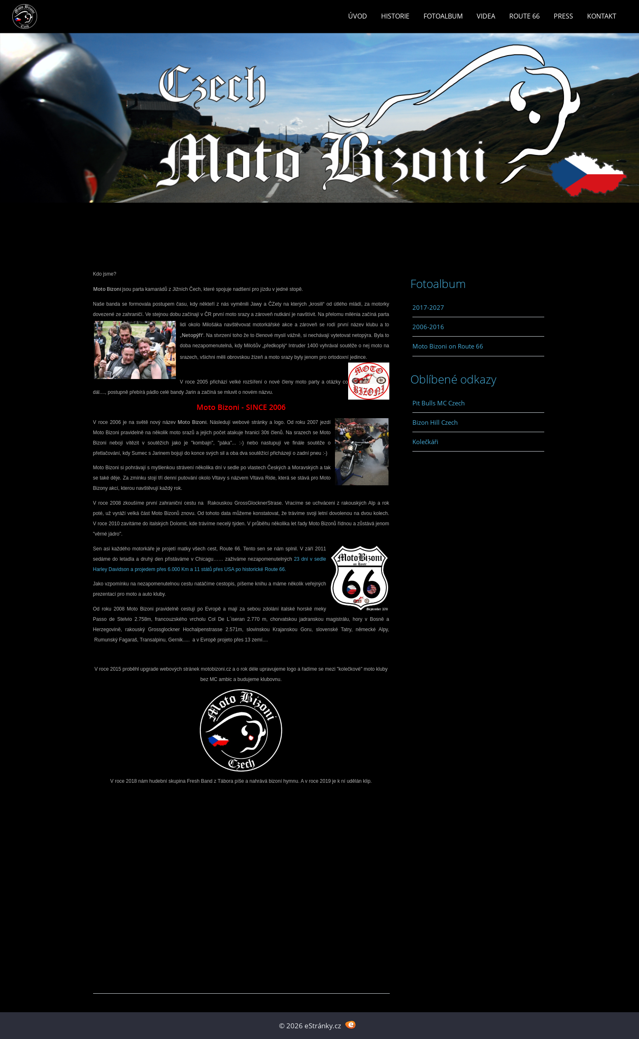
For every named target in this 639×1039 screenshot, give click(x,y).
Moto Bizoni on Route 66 (447, 346)
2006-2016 (428, 327)
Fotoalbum (443, 16)
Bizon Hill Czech (435, 422)
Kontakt (601, 16)
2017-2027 (428, 307)
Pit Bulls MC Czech (438, 403)
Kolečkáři (425, 442)
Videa (486, 16)
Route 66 (524, 16)
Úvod (357, 16)
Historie (395, 16)
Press (563, 16)
